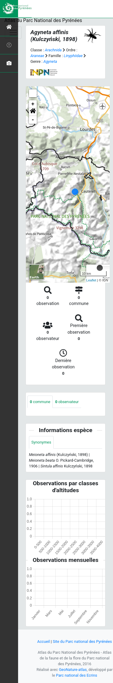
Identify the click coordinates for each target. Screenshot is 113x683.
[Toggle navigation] (13, 33)
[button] (33, 112)
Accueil (43, 641)
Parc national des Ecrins (76, 675)
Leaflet (91, 280)
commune (40, 401)
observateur (67, 401)
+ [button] (33, 104)
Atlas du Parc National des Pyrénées (43, 20)
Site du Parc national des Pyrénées (82, 641)
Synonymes (41, 442)
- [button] (33, 119)
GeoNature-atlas (73, 669)
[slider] (100, 268)
